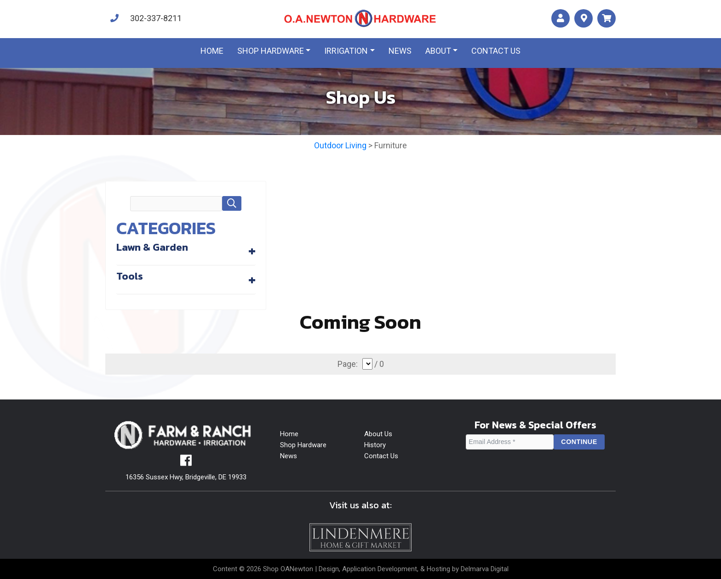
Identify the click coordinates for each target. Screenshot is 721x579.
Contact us (496, 51)
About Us (378, 434)
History (375, 445)
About (438, 51)
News (400, 51)
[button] (231, 203)
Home (211, 51)
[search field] (176, 204)
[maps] (583, 18)
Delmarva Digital (485, 569)
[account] (560, 18)
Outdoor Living (340, 145)
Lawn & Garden (152, 247)
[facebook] (186, 463)
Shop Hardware (270, 51)
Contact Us (381, 456)
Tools (129, 276)
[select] (367, 364)
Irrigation (346, 51)
